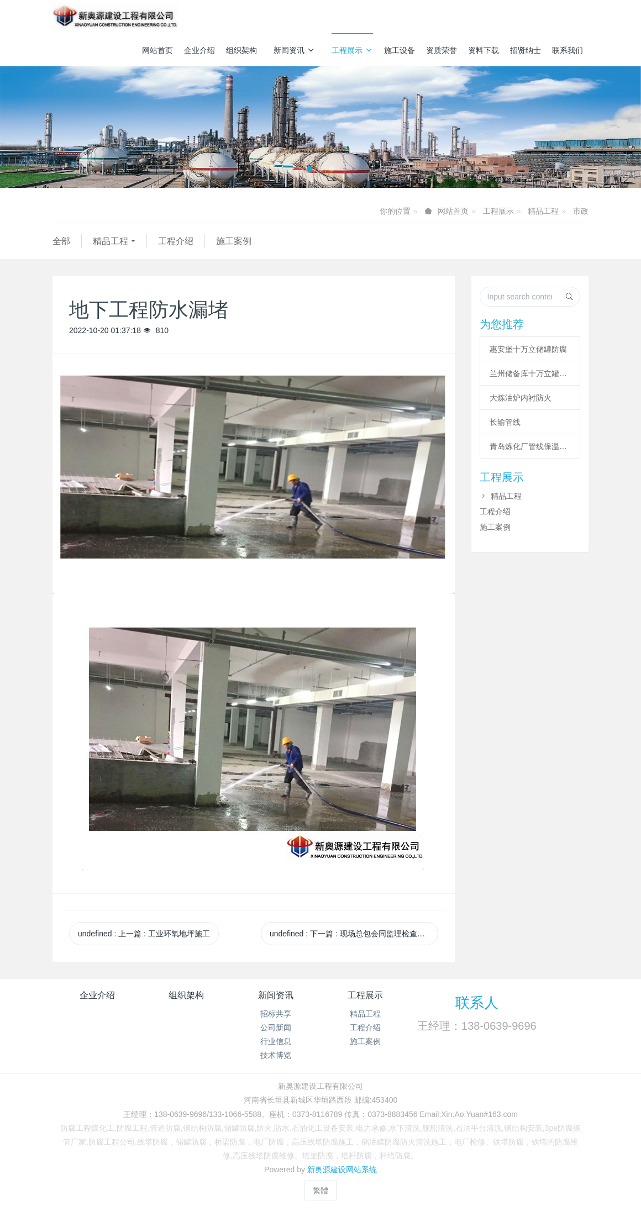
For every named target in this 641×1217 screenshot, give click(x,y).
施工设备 (399, 50)
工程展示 (352, 50)
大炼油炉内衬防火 (520, 397)
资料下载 (483, 50)
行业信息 (275, 1041)
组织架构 (241, 50)
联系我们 (567, 50)
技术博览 (275, 1055)
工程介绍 (175, 241)
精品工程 (543, 211)
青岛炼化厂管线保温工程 (530, 446)
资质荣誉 (441, 50)
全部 (61, 241)
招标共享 (275, 1013)
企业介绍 (199, 50)
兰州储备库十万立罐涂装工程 (530, 373)
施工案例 (233, 241)
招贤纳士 (525, 50)
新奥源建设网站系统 (342, 1169)
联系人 (476, 1002)
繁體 (320, 1190)
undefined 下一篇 (354, 933)
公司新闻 (275, 1027)
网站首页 (157, 50)
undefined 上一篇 (144, 933)
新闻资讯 (294, 50)
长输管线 (505, 422)
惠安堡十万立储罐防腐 (528, 349)
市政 (581, 211)
